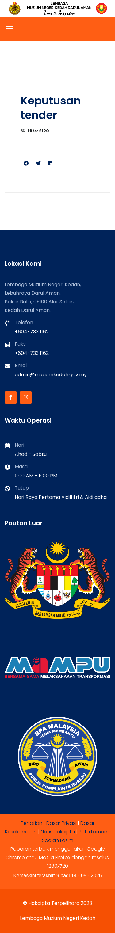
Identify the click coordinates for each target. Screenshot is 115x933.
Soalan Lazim (57, 840)
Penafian (31, 823)
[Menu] (9, 29)
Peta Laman (93, 831)
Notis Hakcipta (58, 831)
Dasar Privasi (61, 823)
